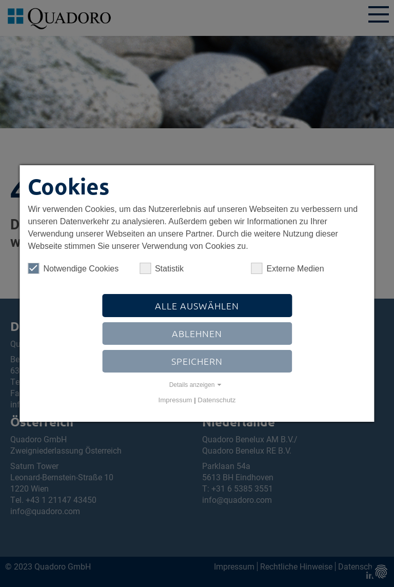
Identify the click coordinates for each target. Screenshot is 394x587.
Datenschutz (216, 400)
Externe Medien (287, 268)
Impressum (175, 400)
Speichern (197, 361)
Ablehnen (197, 333)
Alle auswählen (197, 305)
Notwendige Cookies (73, 268)
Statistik (162, 268)
